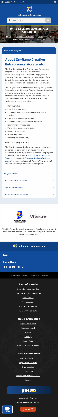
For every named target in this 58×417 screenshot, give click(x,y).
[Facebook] (5, 267)
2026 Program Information (16, 194)
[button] (55, 2)
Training (41, 37)
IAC (10, 37)
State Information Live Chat (28, 289)
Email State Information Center (28, 293)
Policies (28, 332)
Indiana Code (28, 371)
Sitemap (28, 337)
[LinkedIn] (18, 267)
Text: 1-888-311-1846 (28, 311)
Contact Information (13, 187)
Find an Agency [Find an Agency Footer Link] (28, 302)
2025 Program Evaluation (15, 180)
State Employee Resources (28, 345)
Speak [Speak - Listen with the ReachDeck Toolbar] (27, 409)
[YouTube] (13, 267)
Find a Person (28, 298)
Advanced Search (28, 328)
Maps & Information (28, 358)
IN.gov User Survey (28, 323)
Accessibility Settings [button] (28, 398)
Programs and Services (25, 37)
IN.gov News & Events (28, 363)
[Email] (22, 267)
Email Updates (28, 367)
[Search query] (28, 20)
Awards (28, 380)
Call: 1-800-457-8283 (28, 306)
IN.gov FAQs (28, 341)
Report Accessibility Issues (28, 402)
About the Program (12, 50)
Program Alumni (11, 173)
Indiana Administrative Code (28, 376)
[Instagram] (9, 267)
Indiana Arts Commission (29, 15)
